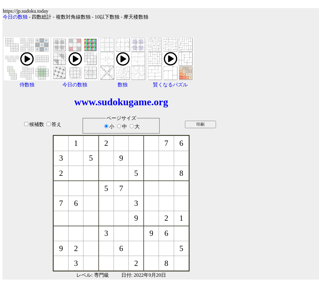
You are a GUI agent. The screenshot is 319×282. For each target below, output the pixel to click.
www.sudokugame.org (121, 101)
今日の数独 (15, 17)
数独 (123, 84)
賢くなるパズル (170, 84)
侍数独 (27, 84)
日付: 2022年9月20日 (143, 275)
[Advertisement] (279, 140)
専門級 (101, 275)
